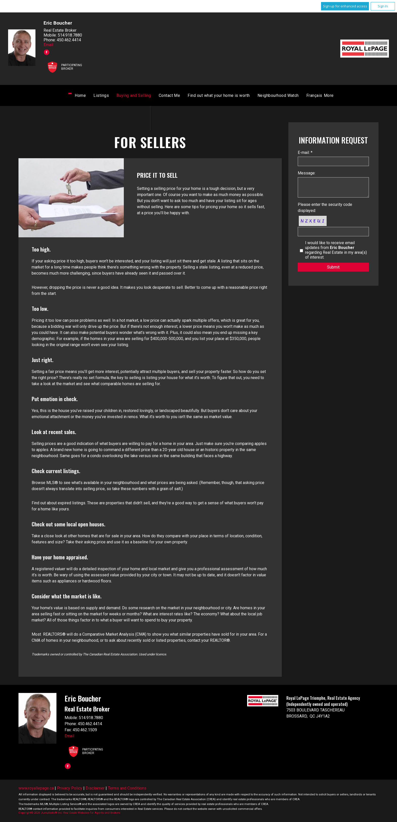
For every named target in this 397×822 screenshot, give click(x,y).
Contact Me (194, 96)
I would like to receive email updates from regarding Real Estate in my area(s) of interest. (336, 250)
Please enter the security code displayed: (325, 208)
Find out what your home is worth (243, 96)
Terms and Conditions (127, 789)
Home (104, 96)
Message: (306, 173)
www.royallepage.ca (36, 789)
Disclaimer (95, 789)
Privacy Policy (69, 789)
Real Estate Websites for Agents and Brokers (91, 813)
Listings (125, 96)
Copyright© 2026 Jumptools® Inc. (40, 813)
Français (290, 96)
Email (48, 44)
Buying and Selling (158, 96)
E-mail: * (305, 153)
